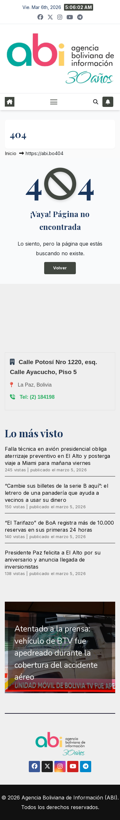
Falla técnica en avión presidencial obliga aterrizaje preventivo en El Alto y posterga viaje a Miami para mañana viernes (57, 456)
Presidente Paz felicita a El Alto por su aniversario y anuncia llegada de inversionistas (52, 559)
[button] (95, 102)
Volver (60, 268)
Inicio (10, 153)
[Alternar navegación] (54, 101)
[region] (60, 647)
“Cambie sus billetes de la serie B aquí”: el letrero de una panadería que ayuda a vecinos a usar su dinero (56, 493)
